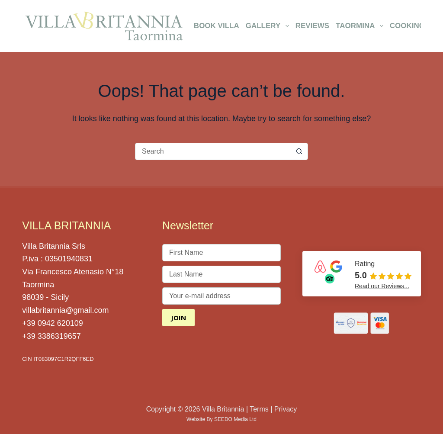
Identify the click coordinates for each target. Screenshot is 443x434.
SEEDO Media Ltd (235, 419)
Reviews (312, 26)
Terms (259, 409)
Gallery (269, 26)
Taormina (361, 26)
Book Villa (216, 26)
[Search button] (299, 151)
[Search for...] (213, 151)
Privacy (285, 409)
